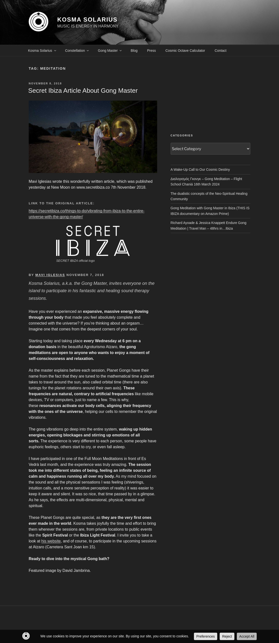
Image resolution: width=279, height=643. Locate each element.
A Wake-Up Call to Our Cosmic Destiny (200, 169)
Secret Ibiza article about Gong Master (83, 90)
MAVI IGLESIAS (50, 275)
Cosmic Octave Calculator (185, 50)
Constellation (77, 50)
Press (151, 50)
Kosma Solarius (42, 50)
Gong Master (110, 50)
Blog (134, 50)
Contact (220, 50)
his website (51, 541)
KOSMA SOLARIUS (87, 19)
